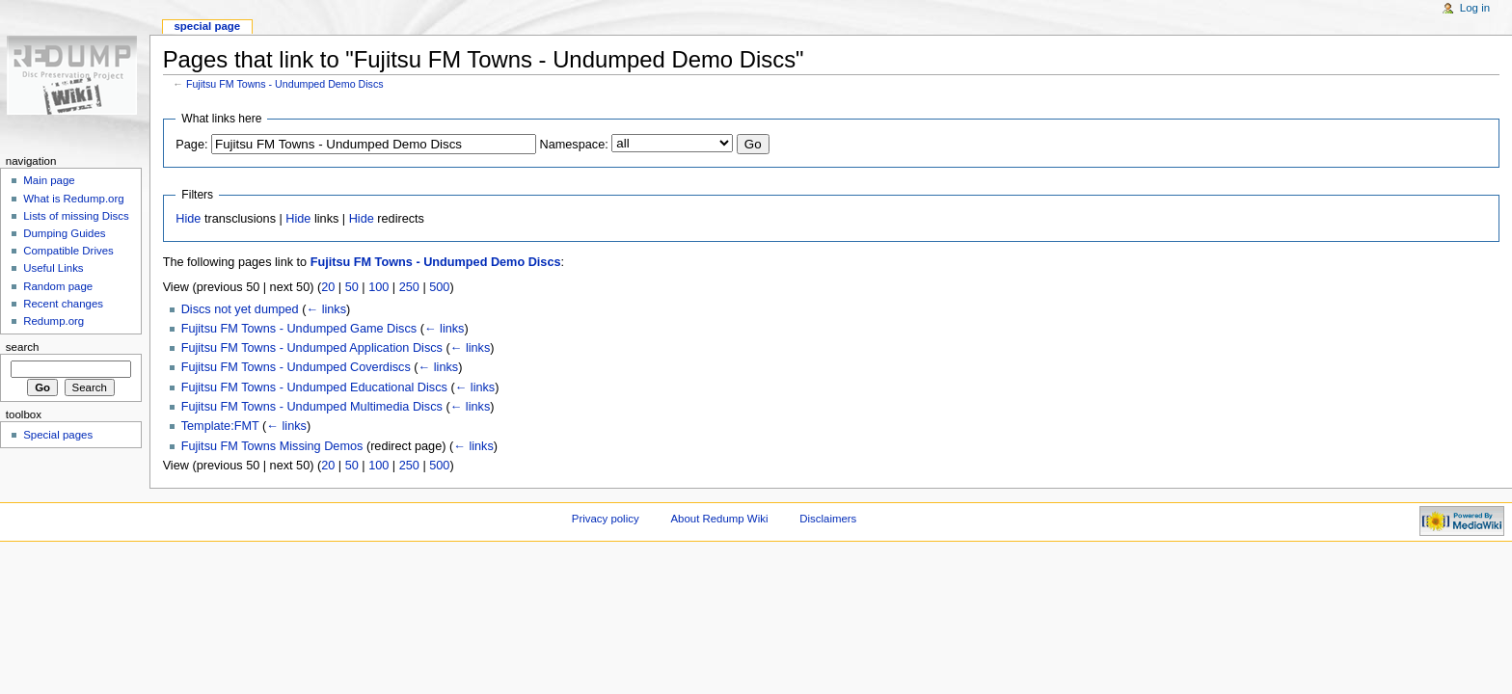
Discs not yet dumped (240, 309)
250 (409, 287)
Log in (1475, 7)
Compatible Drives (68, 250)
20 (328, 287)
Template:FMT (220, 426)
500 (439, 287)
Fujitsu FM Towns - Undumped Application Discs (312, 348)
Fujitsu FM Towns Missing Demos (272, 446)
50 (352, 287)
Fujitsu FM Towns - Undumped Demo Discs (285, 84)
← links (326, 309)
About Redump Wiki (720, 518)
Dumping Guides (64, 233)
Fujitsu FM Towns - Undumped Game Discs (299, 328)
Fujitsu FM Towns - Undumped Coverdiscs (296, 367)
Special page (207, 26)
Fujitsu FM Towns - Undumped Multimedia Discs (312, 407)
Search (23, 347)
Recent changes (63, 303)
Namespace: (574, 144)
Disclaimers (827, 518)
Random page (58, 286)
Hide (188, 219)
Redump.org (53, 321)
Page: (191, 144)
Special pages (58, 434)
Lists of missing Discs (75, 216)
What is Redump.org (73, 198)
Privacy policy (605, 518)
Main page (49, 180)
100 (378, 287)
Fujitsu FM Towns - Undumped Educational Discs (314, 387)
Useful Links (53, 268)
